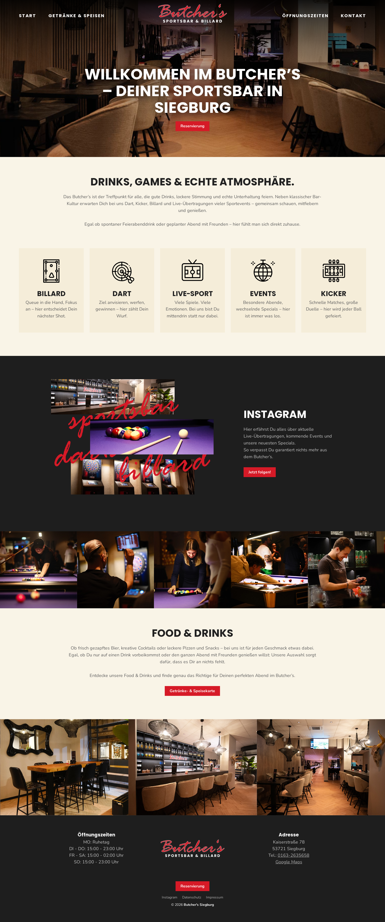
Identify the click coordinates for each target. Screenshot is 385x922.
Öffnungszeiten (305, 16)
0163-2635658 (293, 855)
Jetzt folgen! (259, 472)
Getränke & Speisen (76, 16)
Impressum (214, 897)
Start (27, 16)
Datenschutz (191, 897)
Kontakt (353, 16)
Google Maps (288, 862)
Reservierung (192, 126)
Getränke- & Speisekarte (192, 691)
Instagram (169, 897)
